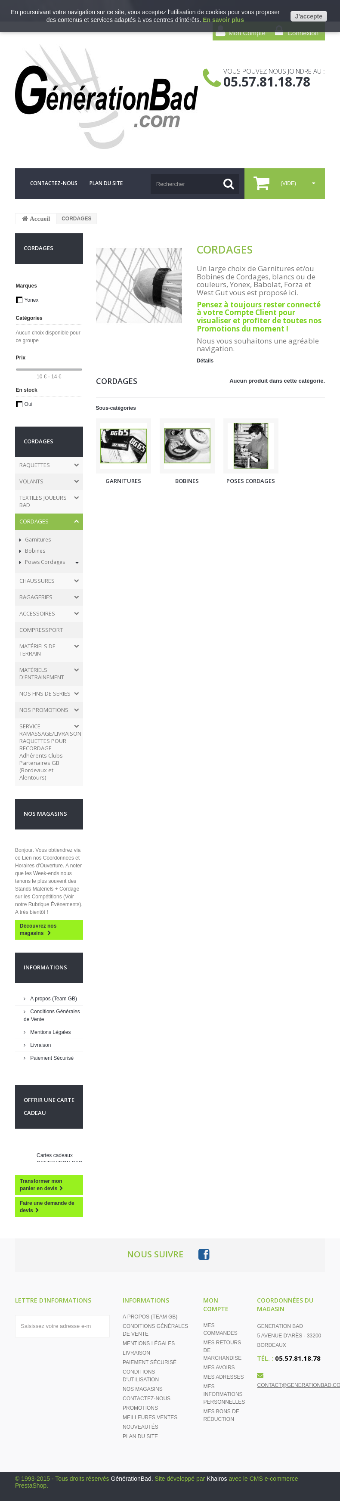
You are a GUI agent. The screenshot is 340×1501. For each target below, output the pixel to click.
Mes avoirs (219, 1368)
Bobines (34, 550)
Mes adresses (223, 1377)
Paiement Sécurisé (51, 1058)
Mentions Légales (50, 1032)
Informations (45, 967)
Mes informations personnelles (224, 1394)
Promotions (140, 1408)
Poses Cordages (44, 562)
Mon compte (216, 1304)
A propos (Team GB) (53, 999)
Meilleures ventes (150, 1417)
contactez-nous (53, 183)
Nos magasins (45, 813)
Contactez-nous (146, 1399)
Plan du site (140, 1436)
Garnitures (37, 539)
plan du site (106, 183)
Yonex (32, 300)
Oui (29, 404)
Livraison (40, 1045)
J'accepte (308, 16)
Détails (205, 361)
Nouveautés (140, 1427)
